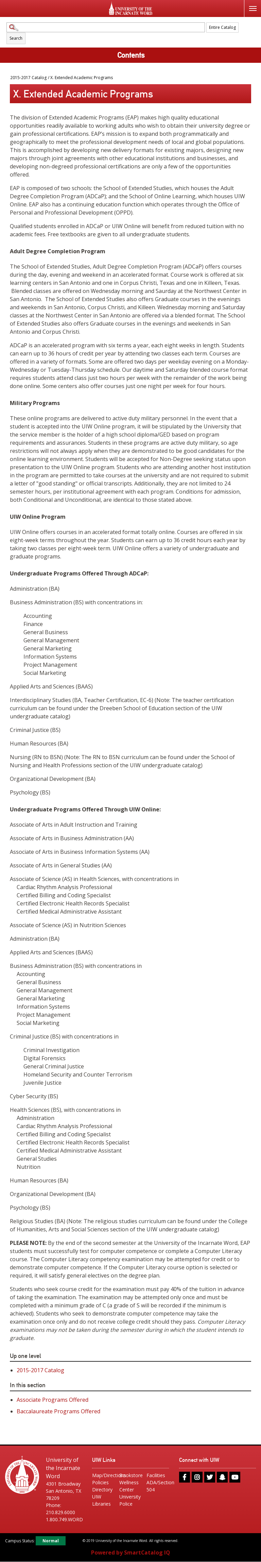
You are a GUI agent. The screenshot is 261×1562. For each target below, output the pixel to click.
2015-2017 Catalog (28, 77)
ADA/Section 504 (157, 1486)
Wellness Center (129, 1486)
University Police (130, 1500)
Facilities (155, 1475)
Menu (250, 4)
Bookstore (130, 1475)
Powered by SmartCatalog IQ (131, 1553)
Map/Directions (103, 1475)
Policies (100, 1482)
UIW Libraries (101, 1500)
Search (16, 38)
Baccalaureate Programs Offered (58, 1411)
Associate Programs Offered (52, 1399)
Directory (102, 1489)
